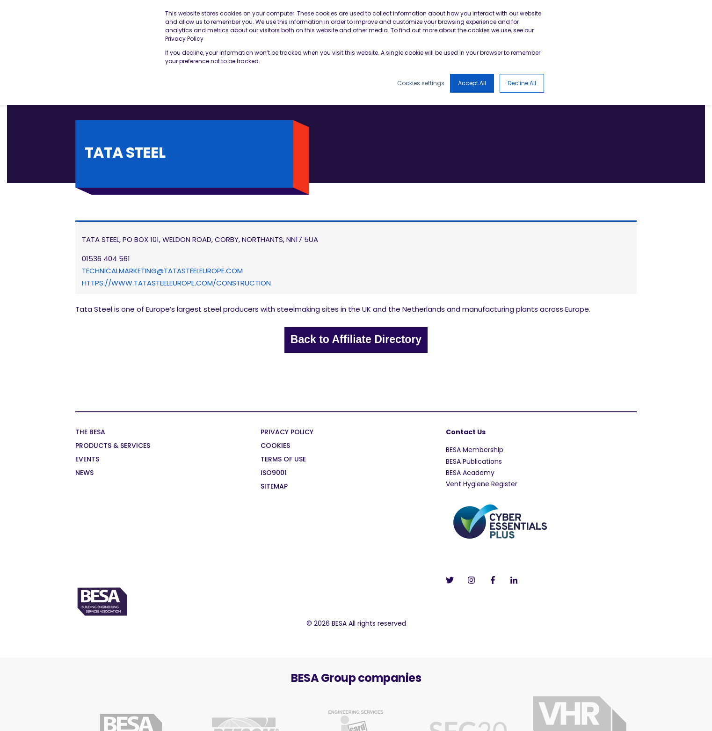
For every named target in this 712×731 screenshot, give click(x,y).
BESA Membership (474, 449)
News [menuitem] (84, 473)
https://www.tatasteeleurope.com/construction (176, 283)
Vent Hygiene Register (481, 484)
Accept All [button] (472, 83)
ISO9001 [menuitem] (274, 473)
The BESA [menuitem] (90, 433)
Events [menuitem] (87, 460)
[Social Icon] (452, 580)
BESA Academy (470, 472)
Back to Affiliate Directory (356, 339)
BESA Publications (474, 461)
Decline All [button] (522, 83)
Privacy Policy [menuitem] (287, 433)
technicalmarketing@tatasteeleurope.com (162, 271)
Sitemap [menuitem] (274, 487)
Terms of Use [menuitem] (283, 460)
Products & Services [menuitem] (112, 446)
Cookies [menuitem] (275, 446)
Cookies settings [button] (420, 83)
